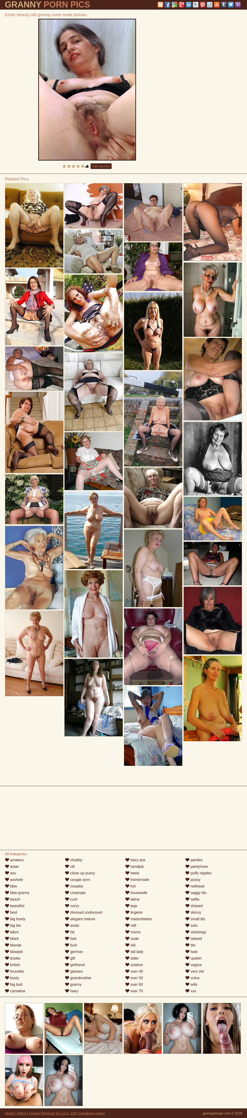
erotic (72, 925)
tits (190, 945)
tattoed (193, 939)
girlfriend (75, 965)
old (130, 945)
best (11, 912)
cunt (71, 899)
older (132, 958)
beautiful (14, 906)
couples (74, 886)
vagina (193, 965)
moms (133, 932)
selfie (192, 899)
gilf (70, 958)
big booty (15, 919)
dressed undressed (83, 912)
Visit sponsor (101, 166)
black (12, 939)
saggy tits (195, 893)
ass (10, 873)
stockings (195, 932)
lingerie (134, 912)
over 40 (134, 971)
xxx (190, 991)
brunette (14, 971)
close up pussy (80, 873)
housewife (136, 893)
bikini (12, 932)
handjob (134, 867)
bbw (11, 886)
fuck (71, 945)
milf (130, 925)
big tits (13, 925)
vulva (192, 978)
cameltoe (15, 991)
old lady (134, 952)
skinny (193, 912)
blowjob (14, 952)
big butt (14, 984)
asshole (14, 880)
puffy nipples (198, 873)
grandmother (78, 978)
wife (191, 984)
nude (132, 939)
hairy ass (135, 860)
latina (132, 899)
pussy (192, 880)
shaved (194, 906)
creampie (75, 893)
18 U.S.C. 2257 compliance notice (80, 1113)
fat (69, 932)
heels (132, 873)
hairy (71, 991)
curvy (72, 906)
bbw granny (17, 893)
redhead (194, 886)
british (12, 965)
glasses (74, 971)
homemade (137, 880)
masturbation (138, 919)
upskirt (193, 958)
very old (194, 971)
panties (194, 860)
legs (131, 906)
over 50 (134, 978)
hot (130, 886)
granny (73, 984)
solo (191, 925)
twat (191, 952)
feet (70, 939)
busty (12, 978)
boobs (12, 958)
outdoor (134, 965)
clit (70, 867)
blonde (13, 945)
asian (12, 867)
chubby (73, 860)
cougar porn (77, 880)
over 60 (134, 984)
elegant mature (80, 919)
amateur (14, 860)
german (74, 952)
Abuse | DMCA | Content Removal (29, 1113)
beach (12, 899)
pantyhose (196, 867)
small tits (195, 919)
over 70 (134, 991)
